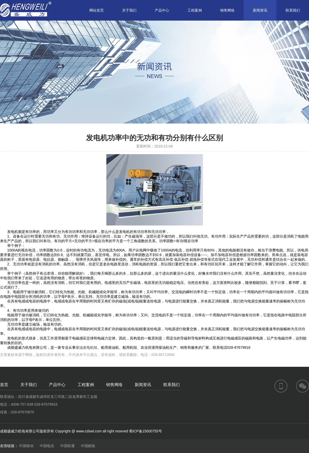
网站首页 (96, 10)
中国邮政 (88, 446)
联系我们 (293, 10)
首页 (4, 384)
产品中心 (162, 10)
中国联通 (67, 446)
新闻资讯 (260, 10)
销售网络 (227, 10)
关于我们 (129, 10)
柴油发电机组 (86, 347)
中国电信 (47, 446)
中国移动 (26, 446)
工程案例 (194, 10)
